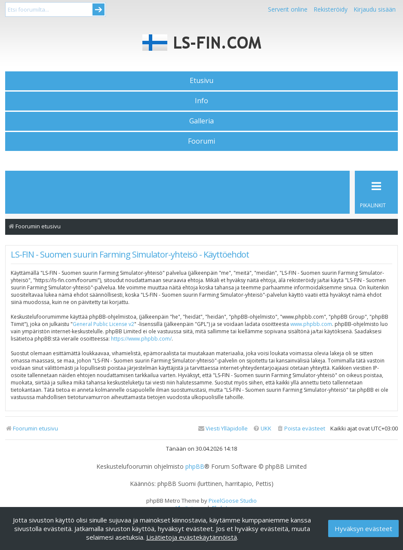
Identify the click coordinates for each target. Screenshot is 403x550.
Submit (98, 9)
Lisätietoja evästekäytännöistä (191, 537)
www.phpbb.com (311, 324)
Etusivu (201, 80)
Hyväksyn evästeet (363, 528)
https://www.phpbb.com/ (141, 338)
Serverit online (288, 9)
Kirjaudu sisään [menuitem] (375, 9)
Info (201, 100)
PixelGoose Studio (233, 500)
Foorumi (201, 141)
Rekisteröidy (331, 9)
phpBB (194, 466)
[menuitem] (301, 428)
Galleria (201, 121)
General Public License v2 (103, 324)
